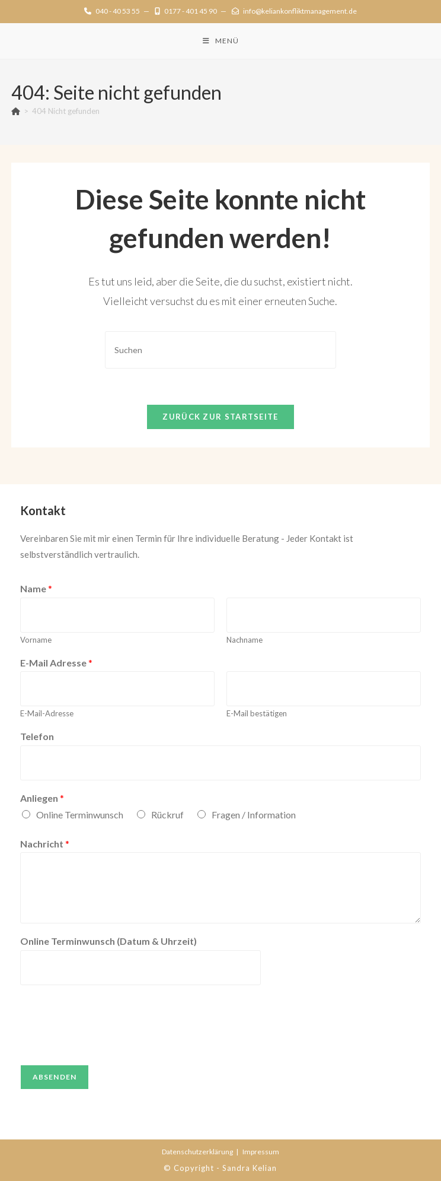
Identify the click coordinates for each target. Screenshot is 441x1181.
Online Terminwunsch (79, 814)
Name (36, 588)
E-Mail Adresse (56, 662)
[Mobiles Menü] (221, 41)
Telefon (37, 736)
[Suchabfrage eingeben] (220, 350)
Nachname (244, 640)
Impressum (260, 1151)
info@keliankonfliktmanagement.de (294, 11)
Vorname (36, 640)
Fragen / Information (254, 814)
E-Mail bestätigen (256, 713)
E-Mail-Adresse (47, 713)
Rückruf (167, 814)
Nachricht (44, 843)
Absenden (55, 1076)
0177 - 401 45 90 (186, 11)
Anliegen (42, 798)
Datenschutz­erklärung (197, 1151)
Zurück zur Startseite (220, 416)
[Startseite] (15, 111)
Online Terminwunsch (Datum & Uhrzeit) (108, 941)
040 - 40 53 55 (112, 11)
